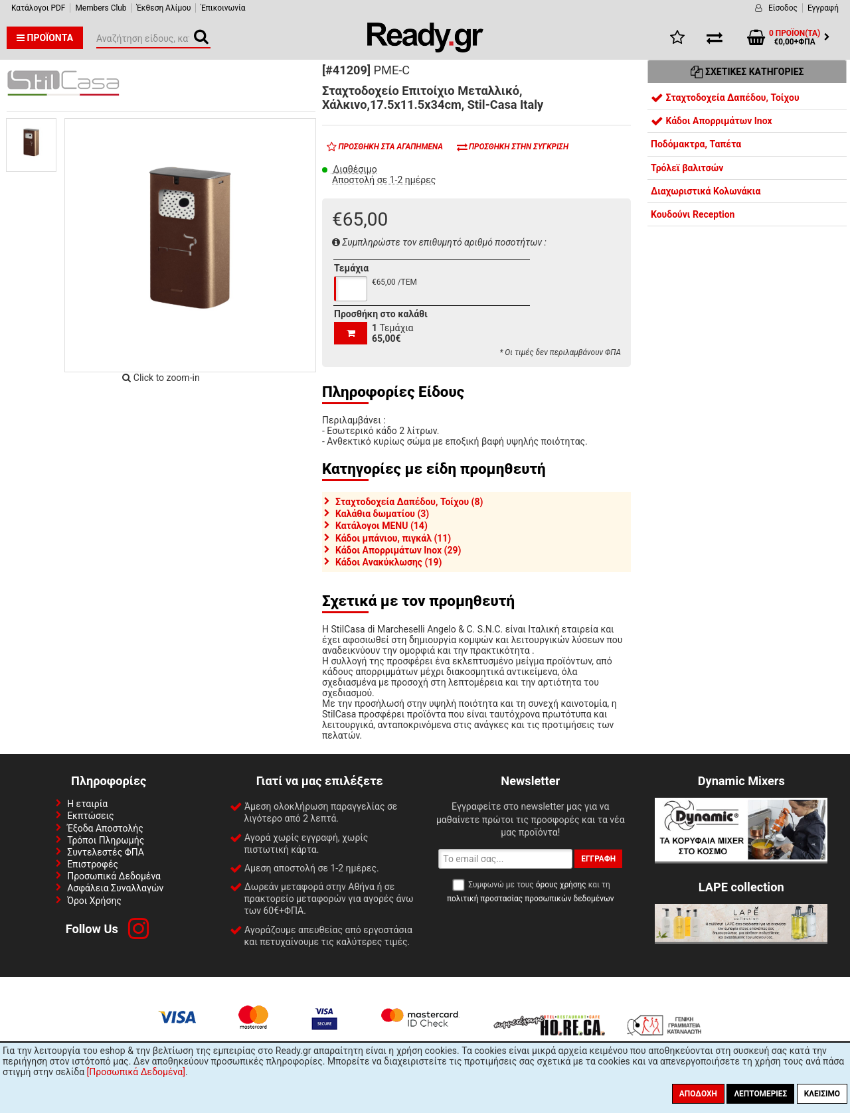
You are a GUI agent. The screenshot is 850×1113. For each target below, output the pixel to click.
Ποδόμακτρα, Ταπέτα (696, 144)
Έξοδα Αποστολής (105, 828)
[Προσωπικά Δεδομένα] (136, 1072)
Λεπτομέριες (760, 1093)
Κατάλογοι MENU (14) (381, 525)
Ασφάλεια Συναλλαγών (115, 888)
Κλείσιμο (822, 1093)
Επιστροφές (92, 864)
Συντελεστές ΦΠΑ (105, 852)
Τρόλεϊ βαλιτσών (687, 168)
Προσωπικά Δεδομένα (114, 876)
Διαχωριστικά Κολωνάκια (705, 191)
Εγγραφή (823, 8)
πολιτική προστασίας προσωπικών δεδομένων (530, 898)
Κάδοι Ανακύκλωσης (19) (388, 562)
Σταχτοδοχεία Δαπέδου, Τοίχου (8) (409, 501)
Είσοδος (783, 8)
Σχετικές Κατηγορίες (747, 71)
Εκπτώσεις (90, 815)
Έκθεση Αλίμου (164, 8)
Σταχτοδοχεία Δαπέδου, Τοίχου (725, 97)
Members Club (100, 8)
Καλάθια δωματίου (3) (382, 513)
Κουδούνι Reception (692, 214)
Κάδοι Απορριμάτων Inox (711, 120)
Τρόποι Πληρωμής (105, 840)
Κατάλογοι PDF (38, 8)
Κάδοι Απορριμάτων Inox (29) (398, 550)
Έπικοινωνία (223, 8)
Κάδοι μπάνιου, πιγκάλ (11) (393, 538)
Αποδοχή (698, 1093)
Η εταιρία (87, 803)
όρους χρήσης (561, 884)
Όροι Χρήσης (94, 900)
